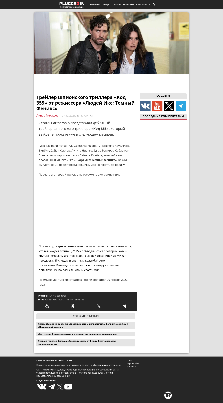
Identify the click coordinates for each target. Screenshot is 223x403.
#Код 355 (79, 299)
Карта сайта (133, 363)
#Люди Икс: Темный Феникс (59, 299)
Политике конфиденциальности (94, 372)
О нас (130, 360)
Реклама (131, 366)
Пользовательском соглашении (53, 375)
